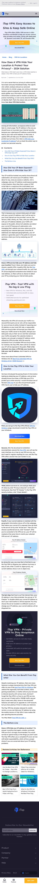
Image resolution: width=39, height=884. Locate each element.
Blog (10, 57)
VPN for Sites (7, 777)
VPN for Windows (27, 755)
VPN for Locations (20, 57)
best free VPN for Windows (24, 687)
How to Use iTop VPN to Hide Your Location (20, 155)
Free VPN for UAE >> (19, 718)
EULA (15, 873)
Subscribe (32, 830)
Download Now (19, 47)
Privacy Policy (6, 873)
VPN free (10, 383)
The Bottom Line (10, 161)
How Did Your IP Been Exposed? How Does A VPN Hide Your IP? (20, 152)
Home (4, 57)
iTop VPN (23, 450)
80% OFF (30, 881)
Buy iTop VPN (19, 42)
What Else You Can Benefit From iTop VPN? (19, 158)
